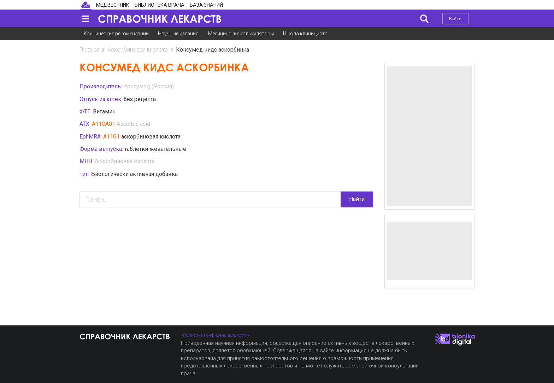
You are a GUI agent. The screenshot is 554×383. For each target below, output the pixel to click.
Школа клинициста (305, 33)
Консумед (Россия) (148, 86)
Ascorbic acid (133, 123)
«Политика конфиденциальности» (215, 335)
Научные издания (178, 33)
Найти (357, 199)
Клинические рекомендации (116, 33)
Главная (89, 49)
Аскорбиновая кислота (137, 49)
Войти (455, 18)
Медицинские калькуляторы (241, 33)
